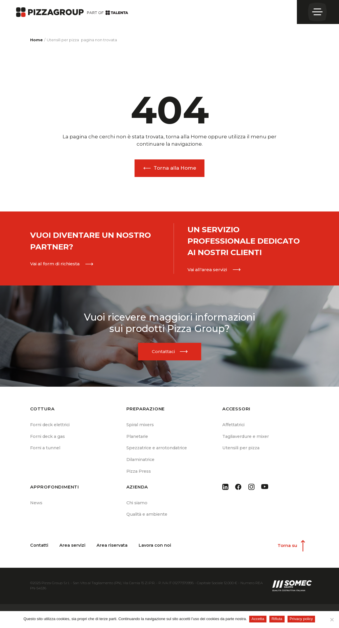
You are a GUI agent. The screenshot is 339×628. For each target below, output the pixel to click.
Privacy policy (301, 619)
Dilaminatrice (141, 462)
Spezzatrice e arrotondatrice (159, 450)
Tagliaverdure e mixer (247, 438)
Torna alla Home (175, 168)
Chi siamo (137, 506)
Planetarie (138, 438)
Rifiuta (277, 619)
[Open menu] (318, 12)
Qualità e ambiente (148, 518)
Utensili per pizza (241, 450)
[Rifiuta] (332, 619)
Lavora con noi (155, 550)
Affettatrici (234, 426)
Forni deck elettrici (51, 426)
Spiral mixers (140, 426)
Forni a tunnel (46, 450)
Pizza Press (139, 475)
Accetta (258, 619)
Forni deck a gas (49, 438)
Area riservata (112, 550)
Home (36, 39)
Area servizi (72, 550)
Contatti (39, 550)
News (36, 506)
